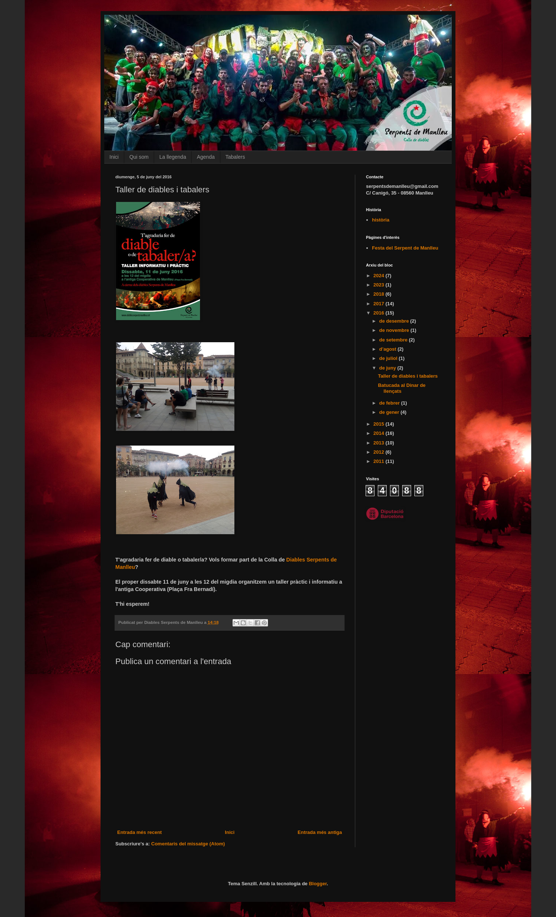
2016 (379, 313)
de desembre (394, 321)
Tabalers (235, 157)
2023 (379, 285)
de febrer (390, 403)
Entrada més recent (139, 832)
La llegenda (172, 157)
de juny (388, 368)
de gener (390, 412)
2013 (379, 443)
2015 (379, 424)
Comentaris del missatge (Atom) (188, 843)
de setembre (394, 340)
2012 (379, 452)
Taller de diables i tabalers (408, 376)
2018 (379, 294)
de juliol (389, 358)
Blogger (317, 883)
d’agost (388, 349)
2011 (379, 461)
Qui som (139, 157)
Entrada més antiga (320, 832)
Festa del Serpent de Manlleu (405, 248)
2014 (379, 433)
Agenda (205, 157)
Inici (114, 157)
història (380, 220)
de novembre (395, 330)
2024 (379, 275)
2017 (379, 303)
